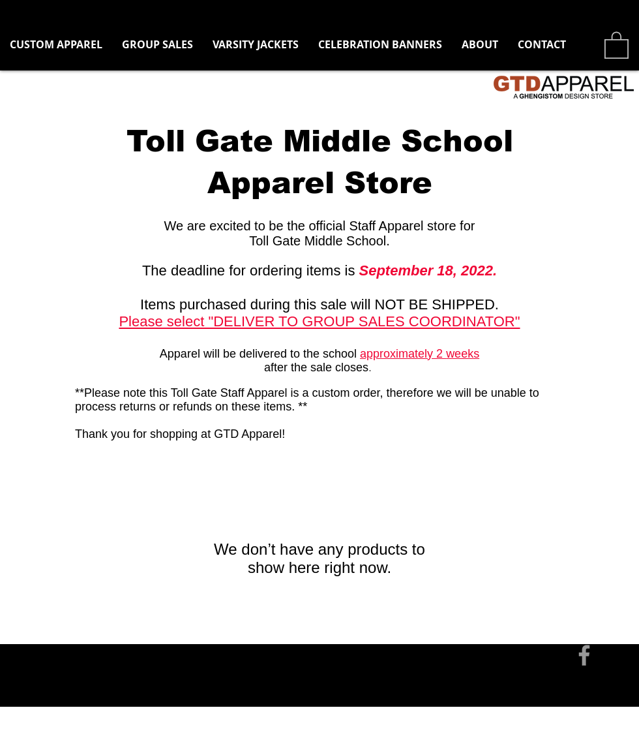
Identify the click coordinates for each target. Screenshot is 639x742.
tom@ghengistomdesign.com (152, 610)
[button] (157, 44)
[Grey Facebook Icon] (584, 655)
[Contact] (45, 610)
